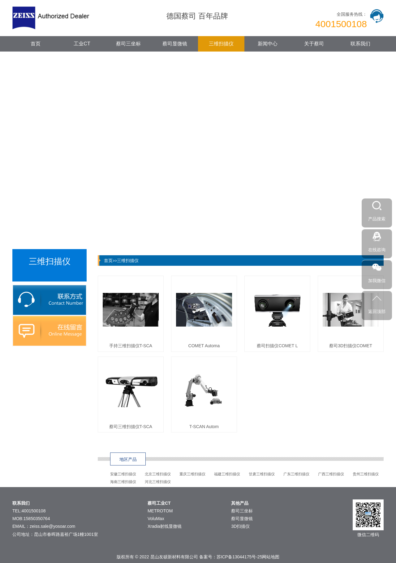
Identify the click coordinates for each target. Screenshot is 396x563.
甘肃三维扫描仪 (262, 474)
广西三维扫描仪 (331, 474)
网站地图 (270, 556)
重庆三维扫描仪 (192, 474)
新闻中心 (268, 43)
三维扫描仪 (221, 43)
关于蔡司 (314, 43)
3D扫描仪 (240, 526)
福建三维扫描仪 (227, 474)
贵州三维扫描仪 (366, 474)
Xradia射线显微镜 (165, 526)
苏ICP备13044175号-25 (239, 556)
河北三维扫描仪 (158, 482)
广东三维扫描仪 (296, 474)
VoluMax (156, 518)
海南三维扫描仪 (123, 482)
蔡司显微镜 (174, 43)
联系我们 (360, 43)
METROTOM (160, 510)
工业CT (82, 43)
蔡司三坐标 (128, 43)
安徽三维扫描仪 (123, 474)
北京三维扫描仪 (158, 474)
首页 (36, 43)
